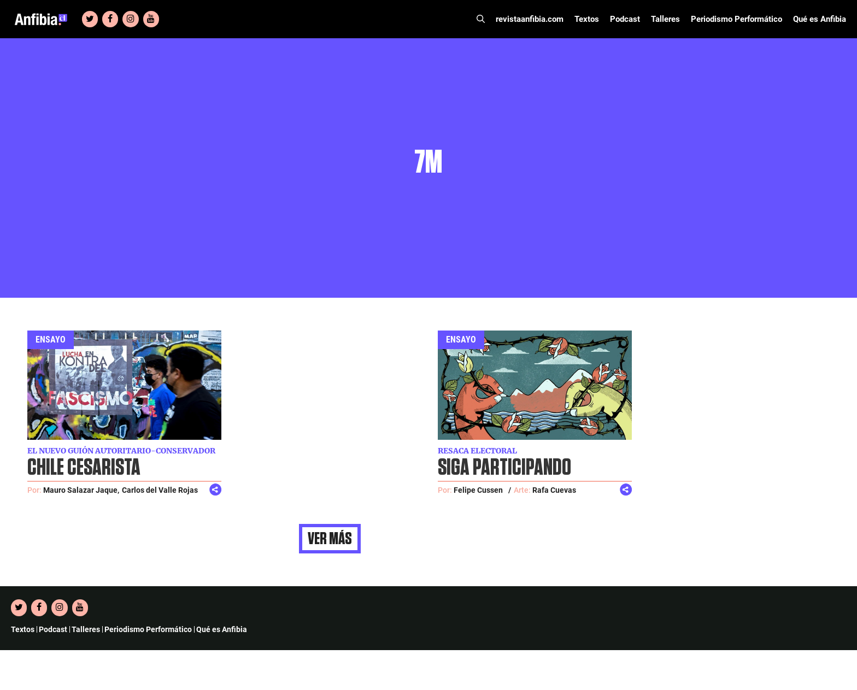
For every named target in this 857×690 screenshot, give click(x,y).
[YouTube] (151, 19)
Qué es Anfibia (819, 19)
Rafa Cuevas (554, 490)
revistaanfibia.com (529, 19)
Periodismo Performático (736, 19)
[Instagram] (130, 19)
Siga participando (504, 468)
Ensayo (51, 339)
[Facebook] (110, 19)
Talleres (665, 19)
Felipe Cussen (478, 490)
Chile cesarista (83, 468)
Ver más (330, 538)
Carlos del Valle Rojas (160, 490)
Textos (586, 19)
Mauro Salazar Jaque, (81, 490)
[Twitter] (90, 19)
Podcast (625, 19)
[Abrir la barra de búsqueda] (480, 19)
